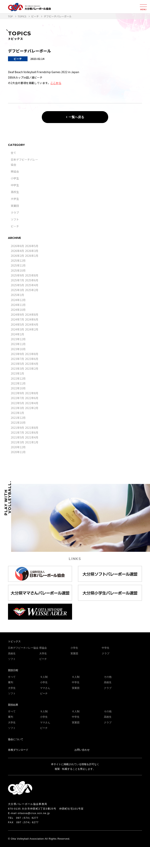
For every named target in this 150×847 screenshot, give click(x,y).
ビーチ (15, 226)
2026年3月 (31, 251)
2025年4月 (31, 285)
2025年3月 (17, 290)
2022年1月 (17, 413)
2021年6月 (31, 432)
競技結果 (13, 704)
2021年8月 (31, 428)
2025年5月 (17, 285)
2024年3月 (17, 329)
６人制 (75, 676)
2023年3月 (17, 368)
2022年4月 (31, 403)
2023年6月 (31, 359)
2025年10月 (18, 270)
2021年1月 (31, 442)
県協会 (15, 171)
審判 (10, 682)
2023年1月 (17, 373)
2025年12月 (18, 260)
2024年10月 (18, 310)
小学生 (15, 178)
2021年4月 (31, 437)
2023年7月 (17, 359)
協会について (15, 739)
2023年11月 (18, 344)
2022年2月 (31, 408)
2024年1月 (17, 334)
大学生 (15, 199)
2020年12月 (18, 447)
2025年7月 (17, 280)
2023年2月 (31, 368)
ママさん (45, 688)
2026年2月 (17, 256)
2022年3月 (17, 408)
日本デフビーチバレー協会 (23, 647)
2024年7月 (17, 319)
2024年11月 (18, 305)
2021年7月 (17, 432)
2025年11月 (18, 265)
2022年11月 (18, 383)
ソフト (15, 219)
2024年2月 (31, 329)
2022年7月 (17, 398)
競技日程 (13, 670)
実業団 (15, 206)
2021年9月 (17, 428)
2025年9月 (17, 275)
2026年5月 (31, 246)
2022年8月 (31, 393)
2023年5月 (17, 364)
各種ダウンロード (18, 749)
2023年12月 (18, 339)
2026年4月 (17, 251)
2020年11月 (18, 452)
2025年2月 (31, 290)
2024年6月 (31, 319)
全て (13, 153)
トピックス (14, 641)
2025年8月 (31, 275)
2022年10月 (18, 388)
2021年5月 (17, 437)
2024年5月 (17, 324)
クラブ (15, 212)
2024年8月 (31, 314)
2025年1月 (17, 295)
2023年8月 (31, 354)
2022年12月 (18, 378)
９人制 (44, 676)
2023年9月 (17, 354)
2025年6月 (31, 280)
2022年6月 (31, 398)
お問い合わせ (82, 749)
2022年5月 (17, 403)
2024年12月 (18, 300)
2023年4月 (31, 364)
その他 (108, 676)
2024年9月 (17, 314)
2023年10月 (18, 349)
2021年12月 (18, 418)
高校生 (15, 192)
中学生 (15, 185)
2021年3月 (17, 442)
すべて (12, 676)
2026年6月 (17, 246)
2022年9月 (17, 393)
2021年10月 (18, 422)
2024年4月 (31, 324)
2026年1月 (31, 256)
